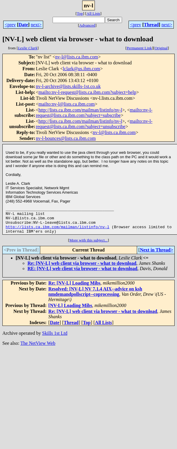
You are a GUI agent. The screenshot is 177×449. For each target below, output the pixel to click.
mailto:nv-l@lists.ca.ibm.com (66, 104)
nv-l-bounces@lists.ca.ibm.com (66, 138)
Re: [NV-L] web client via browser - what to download (81, 268)
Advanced (87, 25)
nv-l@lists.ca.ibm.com (76, 56)
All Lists (93, 13)
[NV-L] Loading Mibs (70, 310)
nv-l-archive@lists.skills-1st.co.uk (68, 86)
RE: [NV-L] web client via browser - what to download (82, 273)
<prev (10, 24)
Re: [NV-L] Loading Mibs (74, 288)
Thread (151, 24)
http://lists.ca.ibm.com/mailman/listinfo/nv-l (80, 109)
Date (23, 24)
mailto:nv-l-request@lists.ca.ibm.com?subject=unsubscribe (94, 124)
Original (161, 48)
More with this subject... (88, 245)
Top (80, 13)
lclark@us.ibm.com (81, 68)
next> (36, 24)
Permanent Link (139, 48)
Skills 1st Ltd (54, 338)
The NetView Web (37, 348)
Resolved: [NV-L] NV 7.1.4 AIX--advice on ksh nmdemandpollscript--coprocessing (95, 297)
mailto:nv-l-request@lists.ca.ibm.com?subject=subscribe (94, 112)
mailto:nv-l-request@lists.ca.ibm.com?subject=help (87, 92)
